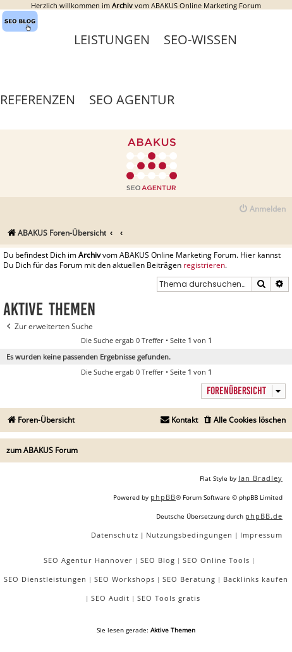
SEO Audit (110, 598)
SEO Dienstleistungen (45, 579)
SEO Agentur (131, 99)
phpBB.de (264, 516)
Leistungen (112, 39)
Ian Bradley (260, 478)
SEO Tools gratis (168, 598)
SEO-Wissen (200, 39)
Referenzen (37, 99)
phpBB (163, 497)
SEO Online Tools (216, 560)
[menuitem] (262, 209)
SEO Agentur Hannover (88, 560)
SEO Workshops (124, 579)
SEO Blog (157, 560)
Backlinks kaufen (255, 579)
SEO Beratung (189, 579)
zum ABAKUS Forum (42, 450)
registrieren (204, 265)
